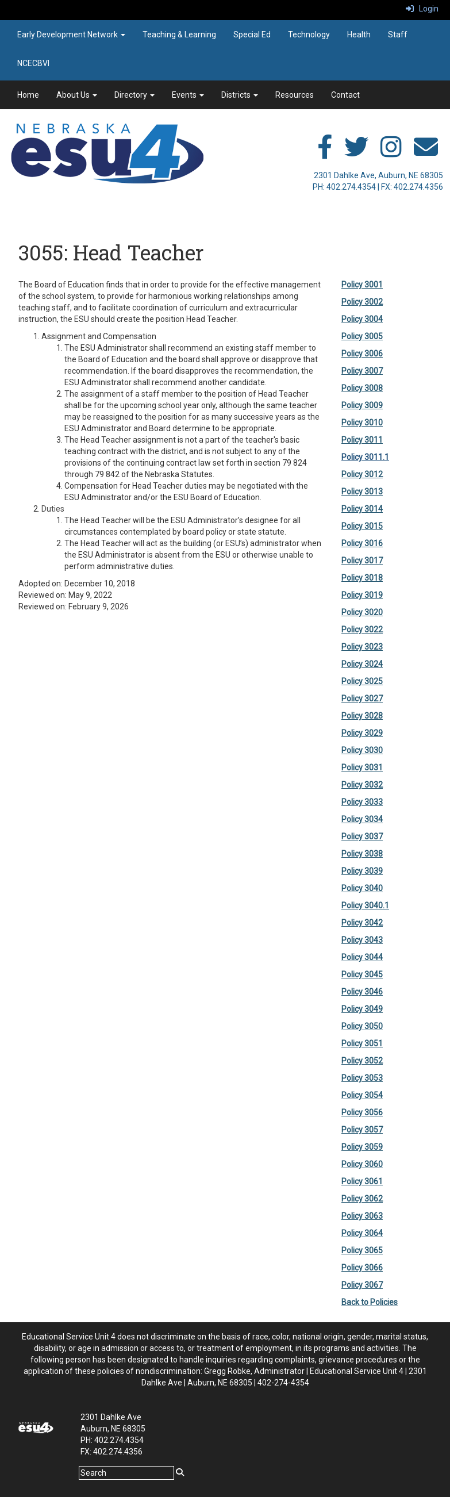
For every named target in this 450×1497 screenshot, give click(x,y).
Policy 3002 (362, 301)
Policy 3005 (362, 336)
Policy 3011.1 (365, 457)
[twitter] (356, 153)
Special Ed (252, 34)
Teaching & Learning (179, 34)
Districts (239, 94)
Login (422, 8)
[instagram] (391, 153)
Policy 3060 (362, 1164)
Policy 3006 (362, 353)
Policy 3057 (362, 1129)
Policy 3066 (362, 1267)
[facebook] (324, 153)
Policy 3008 (362, 388)
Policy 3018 (362, 577)
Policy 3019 (362, 595)
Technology (309, 34)
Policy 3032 (362, 784)
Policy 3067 (362, 1284)
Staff (397, 34)
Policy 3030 (362, 750)
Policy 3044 (362, 957)
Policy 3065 (362, 1250)
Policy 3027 (362, 698)
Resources (294, 94)
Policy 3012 (362, 474)
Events (188, 94)
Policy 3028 (362, 715)
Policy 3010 (362, 422)
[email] (426, 153)
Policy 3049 (362, 1009)
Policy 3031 (362, 767)
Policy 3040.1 (365, 905)
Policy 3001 (362, 284)
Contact (345, 94)
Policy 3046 (362, 991)
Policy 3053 (362, 1078)
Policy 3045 (362, 974)
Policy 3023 (362, 646)
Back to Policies (369, 1302)
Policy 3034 (362, 819)
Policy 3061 (362, 1181)
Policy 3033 (362, 802)
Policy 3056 (362, 1112)
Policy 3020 (362, 612)
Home (28, 94)
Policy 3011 (362, 439)
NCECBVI (33, 63)
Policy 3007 (362, 370)
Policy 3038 (362, 853)
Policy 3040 (362, 888)
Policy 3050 (362, 1026)
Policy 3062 (362, 1198)
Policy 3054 (362, 1095)
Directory (134, 94)
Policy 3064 (362, 1233)
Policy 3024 (362, 664)
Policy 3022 (362, 629)
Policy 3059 (362, 1146)
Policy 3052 (362, 1060)
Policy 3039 (362, 871)
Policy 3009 (362, 405)
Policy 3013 (362, 491)
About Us (76, 94)
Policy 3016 (362, 543)
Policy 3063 (362, 1215)
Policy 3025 (362, 681)
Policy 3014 (362, 508)
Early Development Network (71, 34)
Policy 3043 (362, 940)
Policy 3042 (362, 922)
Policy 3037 (362, 836)
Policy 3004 (362, 319)
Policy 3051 (362, 1043)
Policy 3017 (362, 560)
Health (359, 34)
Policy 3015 (362, 526)
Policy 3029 (362, 733)
